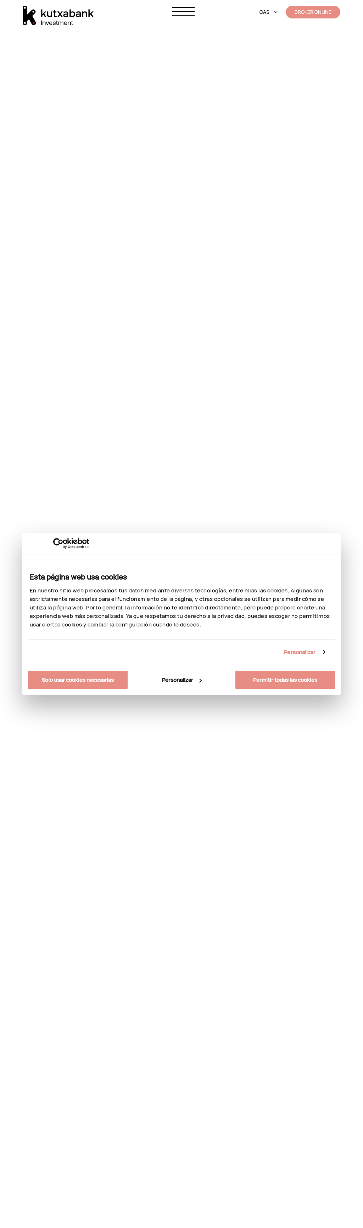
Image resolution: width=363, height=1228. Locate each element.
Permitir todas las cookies (285, 680)
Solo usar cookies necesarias (78, 680)
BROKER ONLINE (313, 12)
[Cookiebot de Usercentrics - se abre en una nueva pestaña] (58, 543)
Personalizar (299, 652)
